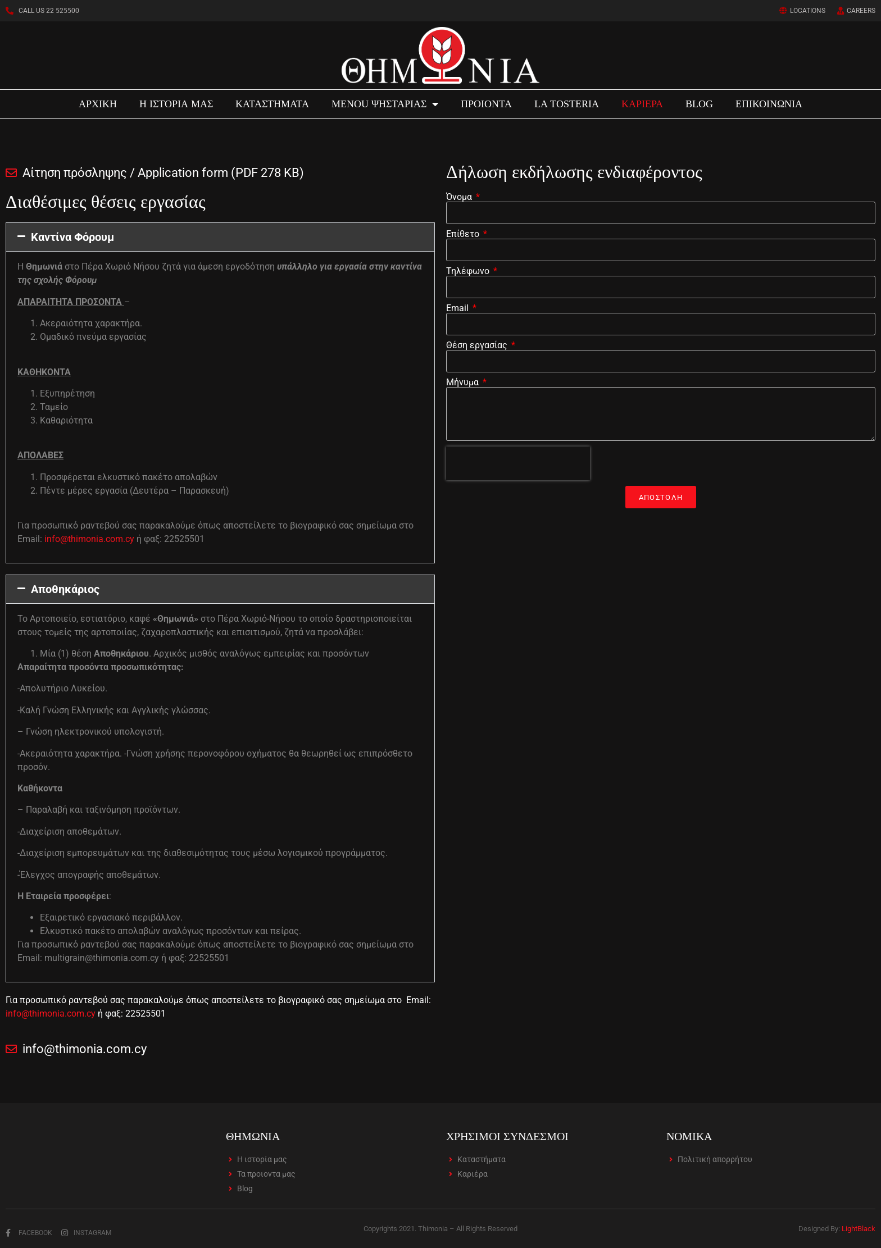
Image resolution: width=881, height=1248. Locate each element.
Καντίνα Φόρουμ (72, 237)
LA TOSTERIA (566, 104)
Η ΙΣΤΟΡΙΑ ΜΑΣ (176, 104)
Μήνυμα (463, 382)
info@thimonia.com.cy (89, 539)
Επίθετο (464, 234)
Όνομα (460, 197)
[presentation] (518, 463)
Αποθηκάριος (65, 589)
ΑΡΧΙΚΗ (98, 104)
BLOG (699, 104)
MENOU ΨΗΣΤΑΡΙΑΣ (384, 104)
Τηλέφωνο (469, 271)
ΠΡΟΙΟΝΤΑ (486, 104)
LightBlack (858, 1228)
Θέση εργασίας (478, 345)
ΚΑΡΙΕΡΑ (642, 104)
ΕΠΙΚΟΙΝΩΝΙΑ (768, 104)
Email (458, 308)
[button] (220, 237)
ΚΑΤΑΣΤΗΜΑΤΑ (272, 104)
